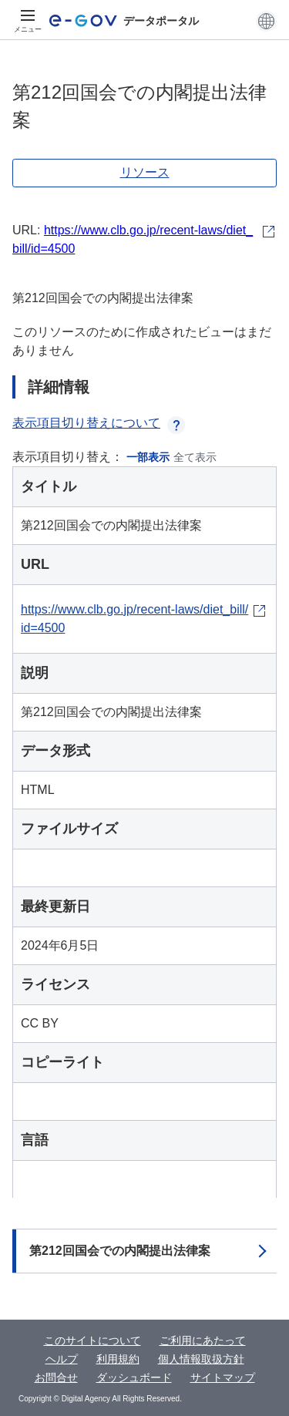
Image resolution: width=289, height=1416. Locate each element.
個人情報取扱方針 (201, 1359)
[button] (266, 21)
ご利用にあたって (203, 1340)
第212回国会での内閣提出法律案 (119, 1250)
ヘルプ (61, 1359)
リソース (145, 172)
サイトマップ (222, 1377)
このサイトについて (92, 1340)
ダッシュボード (134, 1377)
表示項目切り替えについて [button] (98, 422)
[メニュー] (27, 21)
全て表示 (195, 457)
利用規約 (117, 1359)
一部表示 (148, 457)
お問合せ (56, 1377)
